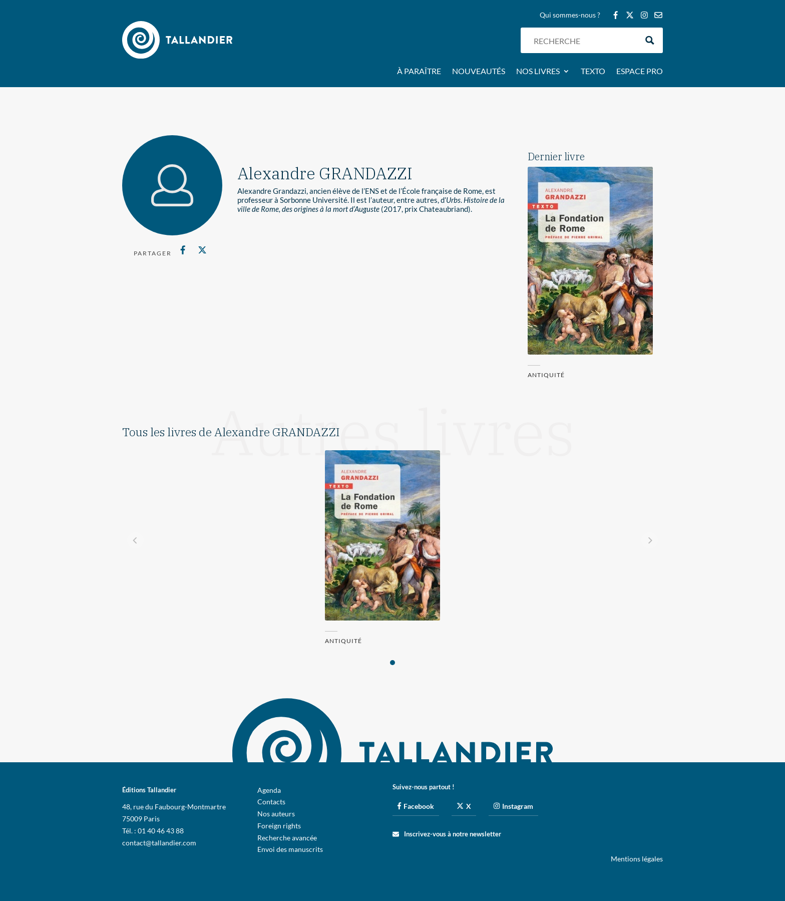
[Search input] (583, 40)
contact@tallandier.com (159, 842)
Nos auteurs (276, 813)
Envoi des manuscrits (290, 849)
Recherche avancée (287, 837)
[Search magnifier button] (650, 40)
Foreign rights (279, 825)
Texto (593, 72)
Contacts (271, 801)
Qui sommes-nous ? (570, 15)
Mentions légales (637, 858)
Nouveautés (478, 72)
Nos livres (538, 72)
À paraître (419, 72)
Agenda (269, 790)
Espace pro (639, 72)
